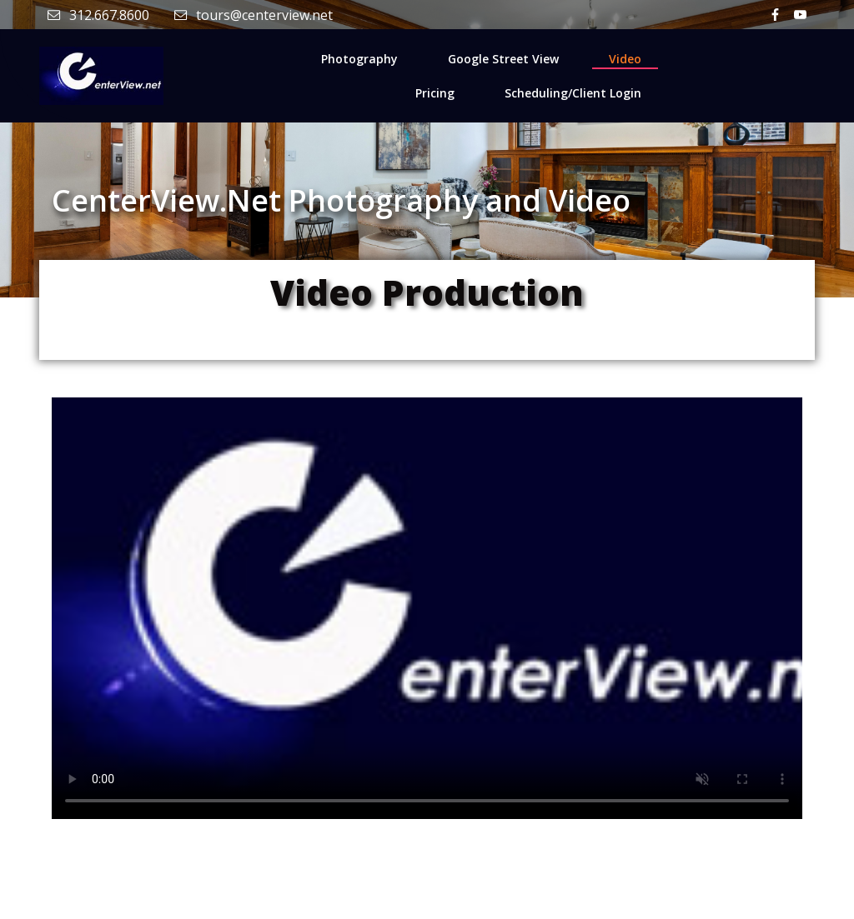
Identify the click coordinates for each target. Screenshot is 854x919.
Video (625, 59)
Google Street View (503, 59)
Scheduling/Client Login (573, 93)
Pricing (435, 93)
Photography (359, 59)
